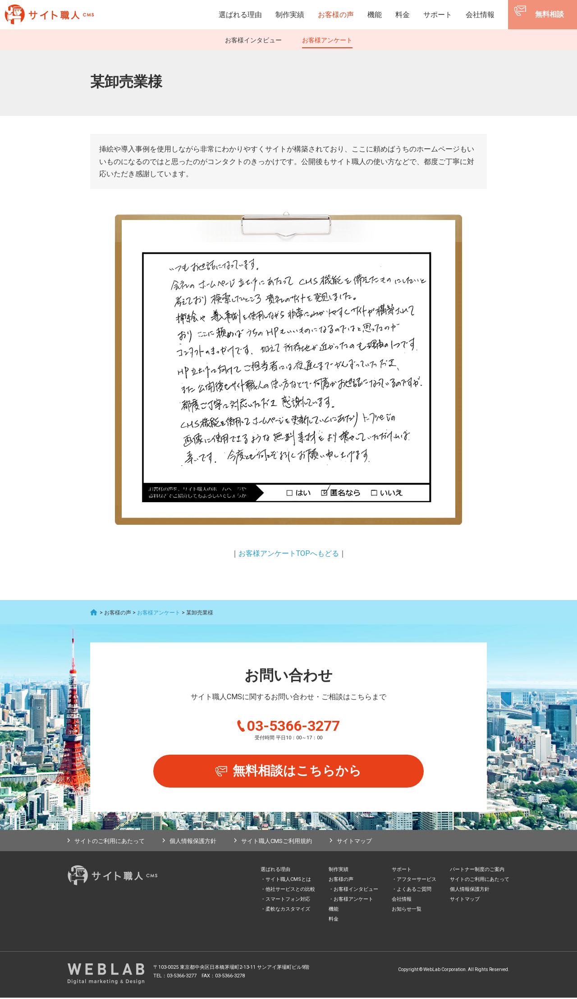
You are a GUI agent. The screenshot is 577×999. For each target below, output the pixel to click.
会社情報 (480, 14)
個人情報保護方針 (192, 842)
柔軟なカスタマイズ (288, 910)
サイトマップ (354, 842)
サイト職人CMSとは (288, 881)
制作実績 (289, 14)
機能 (374, 14)
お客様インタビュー (253, 40)
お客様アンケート (327, 40)
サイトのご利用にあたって (109, 842)
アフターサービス (416, 881)
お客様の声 (336, 14)
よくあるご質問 (414, 891)
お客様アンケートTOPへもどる (288, 553)
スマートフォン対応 (288, 900)
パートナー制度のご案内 (477, 871)
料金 (402, 14)
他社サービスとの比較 (290, 891)
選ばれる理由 (240, 14)
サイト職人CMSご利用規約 (276, 842)
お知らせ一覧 (406, 910)
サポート (437, 14)
